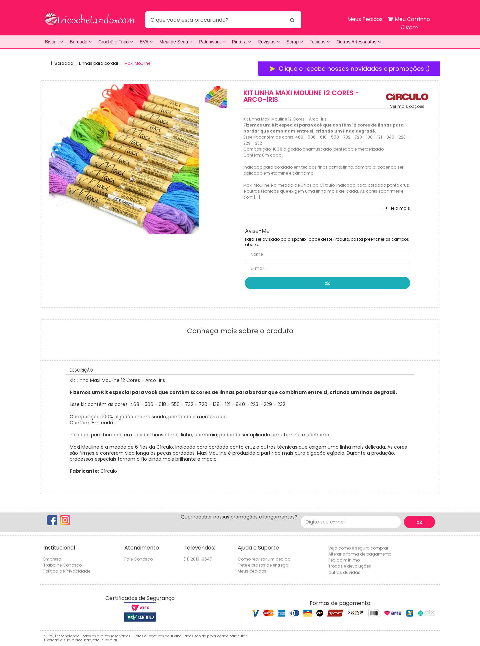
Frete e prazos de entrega (263, 565)
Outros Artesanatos (358, 41)
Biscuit (54, 41)
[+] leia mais (396, 208)
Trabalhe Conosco (62, 565)
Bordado (81, 41)
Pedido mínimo (344, 560)
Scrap (294, 41)
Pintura (241, 41)
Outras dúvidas (344, 572)
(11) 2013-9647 (198, 559)
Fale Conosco (138, 559)
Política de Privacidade (66, 571)
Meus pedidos (252, 571)
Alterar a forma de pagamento (359, 554)
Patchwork (212, 41)
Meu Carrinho (409, 23)
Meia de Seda (175, 41)
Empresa (52, 559)
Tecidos (320, 41)
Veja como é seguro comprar (358, 548)
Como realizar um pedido (264, 559)
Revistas (269, 41)
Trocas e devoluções (349, 566)
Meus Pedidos (365, 19)
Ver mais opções (407, 106)
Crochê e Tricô (115, 41)
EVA (146, 41)
